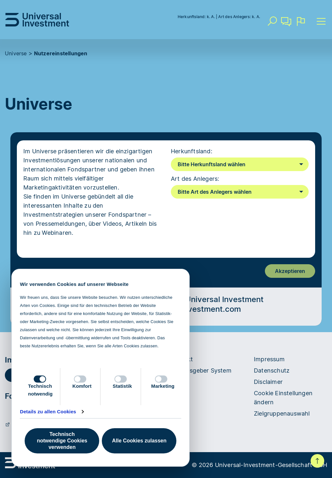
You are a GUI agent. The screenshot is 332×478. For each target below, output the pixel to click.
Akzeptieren (290, 271)
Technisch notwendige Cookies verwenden (62, 440)
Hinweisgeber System (201, 370)
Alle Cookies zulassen (139, 440)
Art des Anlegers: (195, 178)
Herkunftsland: (191, 151)
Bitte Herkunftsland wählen (211, 164)
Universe (16, 53)
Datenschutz (272, 370)
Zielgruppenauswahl (282, 413)
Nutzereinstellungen (61, 53)
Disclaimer (268, 381)
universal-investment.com (192, 309)
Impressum (269, 359)
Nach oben (317, 461)
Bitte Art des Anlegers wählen (215, 192)
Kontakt (286, 24)
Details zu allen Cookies (48, 411)
